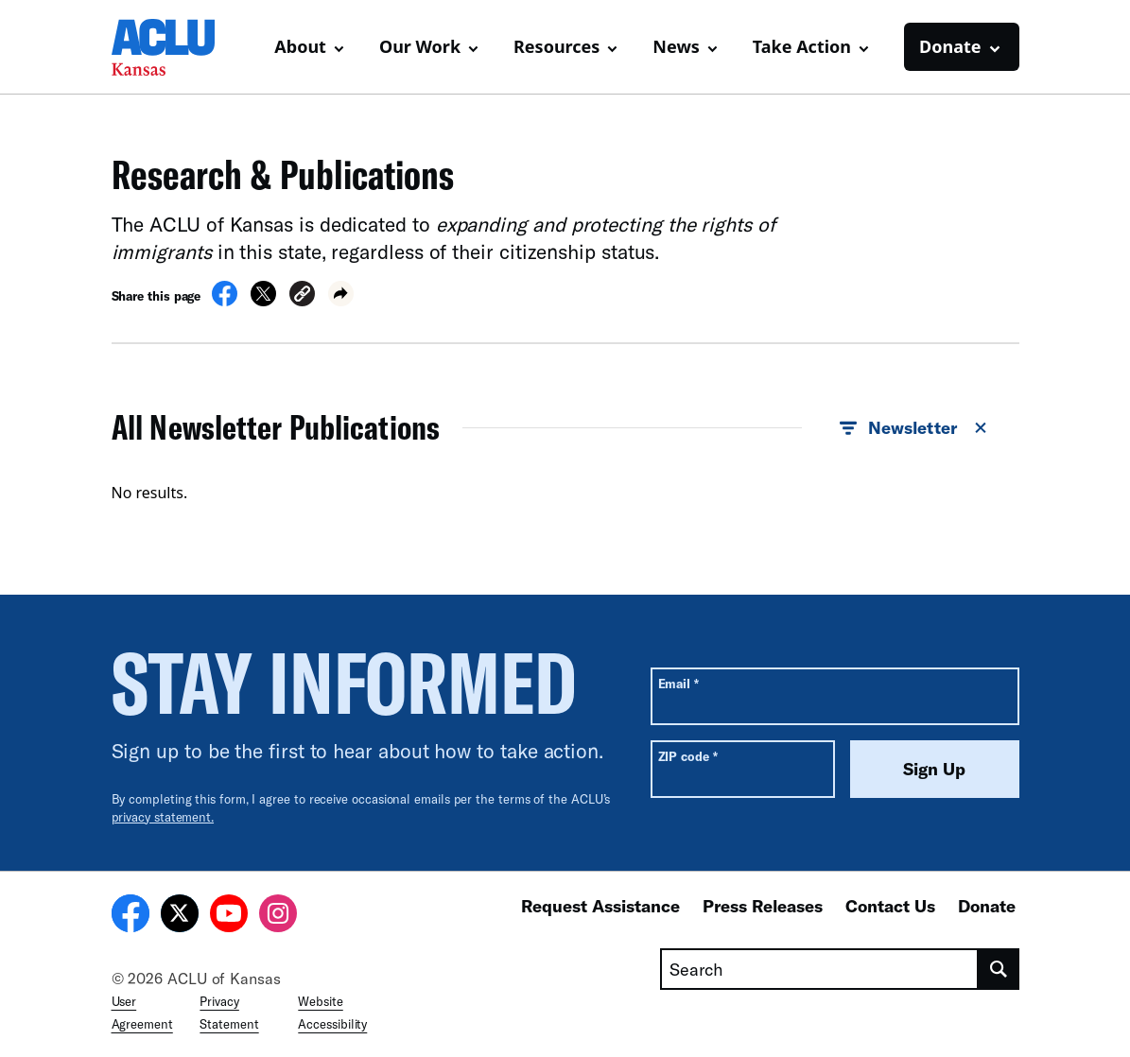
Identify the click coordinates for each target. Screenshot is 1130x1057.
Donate (987, 905)
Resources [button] (556, 46)
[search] (998, 969)
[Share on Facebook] (224, 300)
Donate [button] (950, 46)
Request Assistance (600, 905)
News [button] (675, 46)
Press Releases (763, 905)
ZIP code (688, 756)
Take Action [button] (802, 46)
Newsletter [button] (914, 428)
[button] (302, 296)
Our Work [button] (420, 46)
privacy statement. (163, 816)
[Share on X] (263, 300)
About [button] (300, 46)
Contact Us (890, 905)
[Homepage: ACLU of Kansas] (178, 47)
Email (678, 683)
